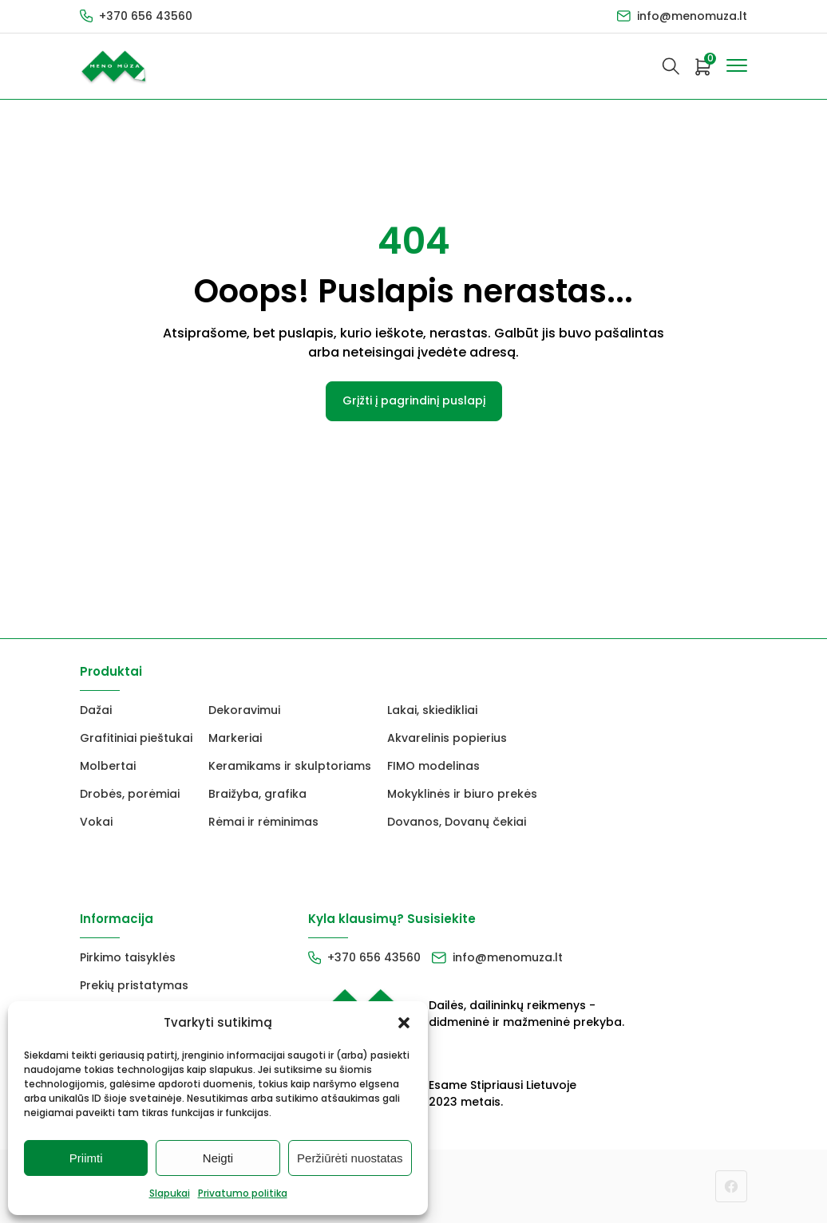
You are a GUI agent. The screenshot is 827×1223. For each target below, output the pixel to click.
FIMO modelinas (433, 766)
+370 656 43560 (145, 16)
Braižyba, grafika (257, 794)
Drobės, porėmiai (130, 794)
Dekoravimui (244, 710)
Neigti (218, 1158)
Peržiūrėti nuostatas (350, 1158)
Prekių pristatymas (134, 985)
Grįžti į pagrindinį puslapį (413, 400)
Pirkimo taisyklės (128, 957)
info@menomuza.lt (692, 16)
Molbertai (108, 766)
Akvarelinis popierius (447, 738)
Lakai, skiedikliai (432, 710)
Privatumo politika (242, 1193)
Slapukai (169, 1193)
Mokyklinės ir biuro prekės (462, 794)
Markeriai (235, 738)
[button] (404, 1023)
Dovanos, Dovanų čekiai (456, 822)
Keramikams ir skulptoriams (289, 766)
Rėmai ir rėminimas (263, 822)
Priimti (86, 1158)
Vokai (96, 822)
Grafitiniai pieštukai (136, 738)
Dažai (96, 710)
